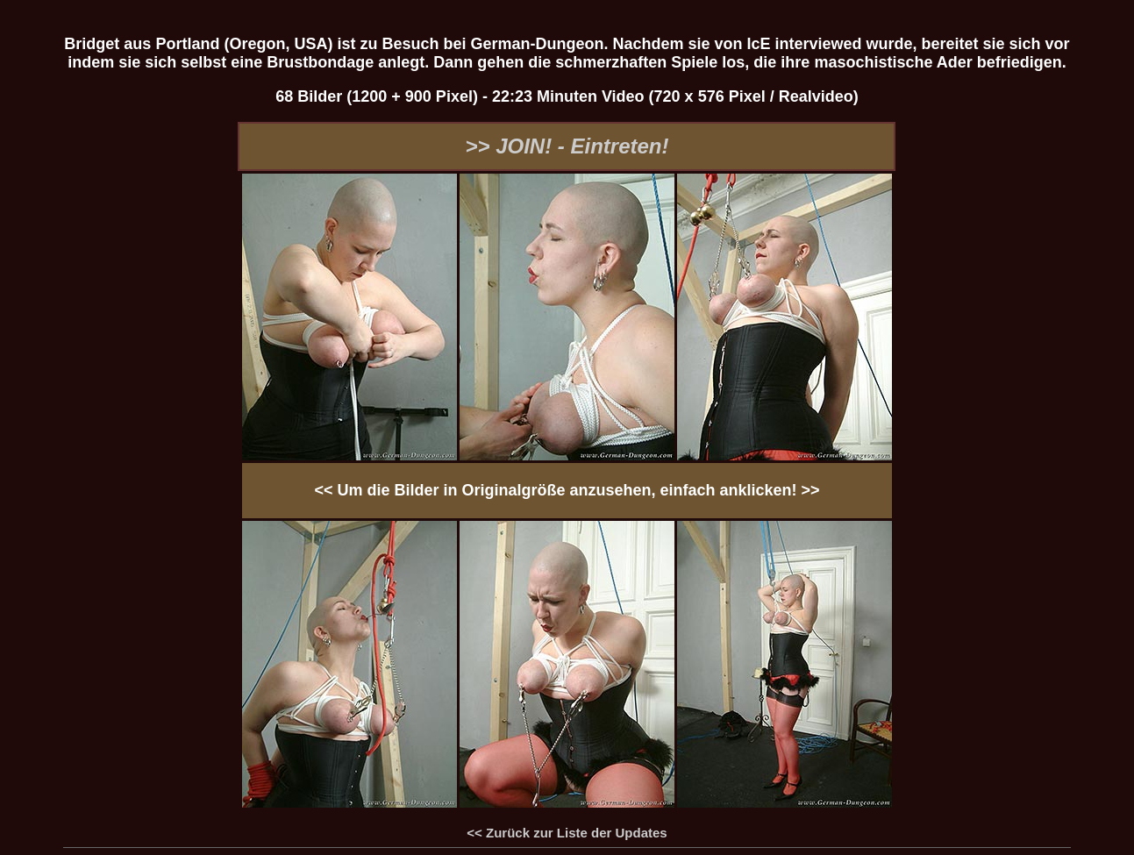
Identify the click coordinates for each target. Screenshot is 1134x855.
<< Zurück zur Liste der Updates (567, 832)
